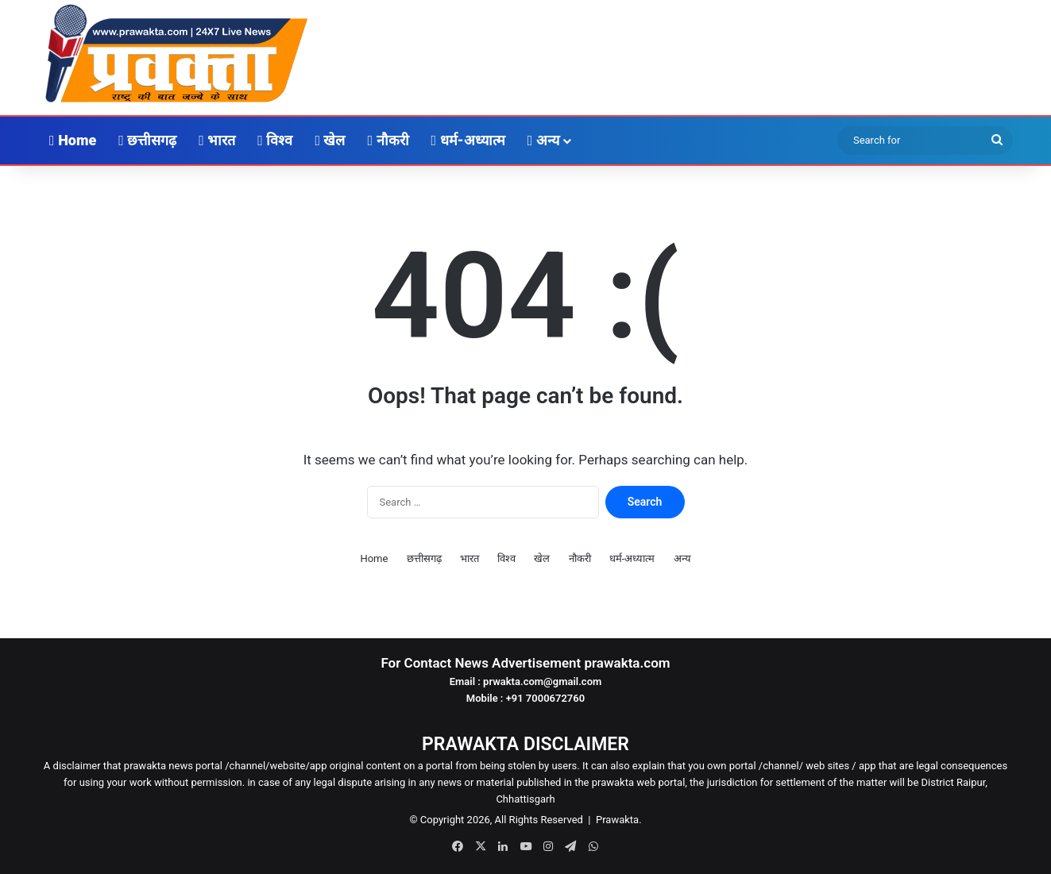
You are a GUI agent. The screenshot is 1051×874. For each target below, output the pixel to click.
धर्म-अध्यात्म (468, 140)
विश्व (274, 140)
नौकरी (387, 140)
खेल (330, 140)
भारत (217, 140)
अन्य (543, 140)
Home (72, 140)
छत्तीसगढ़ (147, 140)
